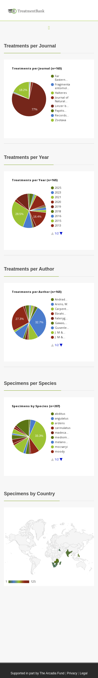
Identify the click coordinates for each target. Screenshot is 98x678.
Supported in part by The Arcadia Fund (37, 673)
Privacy (72, 673)
